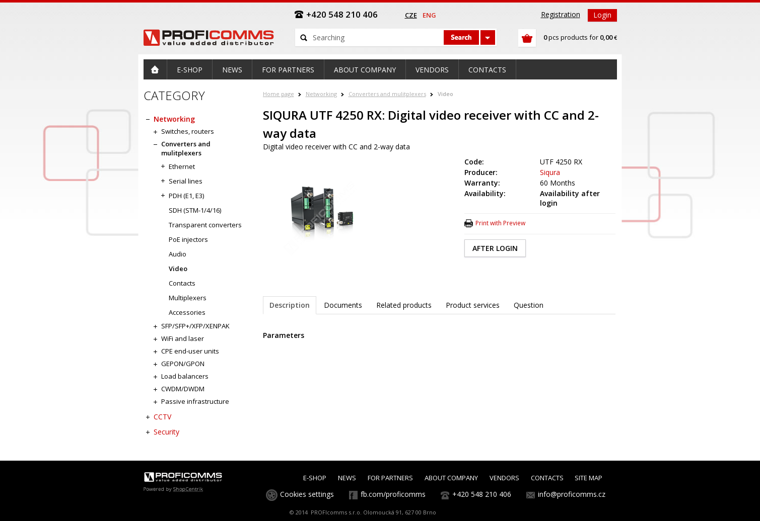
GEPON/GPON (182, 363)
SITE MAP (588, 477)
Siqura (550, 172)
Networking (321, 94)
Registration (560, 14)
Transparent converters (205, 224)
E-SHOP (314, 477)
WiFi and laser (182, 338)
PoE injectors (188, 239)
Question (528, 305)
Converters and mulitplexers (387, 94)
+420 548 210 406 (481, 494)
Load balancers (185, 376)
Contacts (182, 283)
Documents (343, 305)
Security (166, 432)
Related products (404, 305)
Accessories (187, 312)
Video (445, 94)
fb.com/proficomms (393, 494)
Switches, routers (187, 131)
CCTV (162, 416)
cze (411, 15)
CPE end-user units (190, 351)
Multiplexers (187, 297)
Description (289, 305)
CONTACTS (547, 477)
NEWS (347, 477)
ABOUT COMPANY (451, 477)
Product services (473, 305)
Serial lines (185, 181)
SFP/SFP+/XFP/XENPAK (195, 325)
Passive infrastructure (195, 401)
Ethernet (182, 166)
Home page (278, 94)
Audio (177, 253)
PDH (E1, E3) (186, 195)
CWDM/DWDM (182, 388)
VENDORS (504, 477)
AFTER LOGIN (495, 248)
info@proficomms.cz (571, 494)
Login (602, 15)
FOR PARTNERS (390, 477)
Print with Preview (500, 223)
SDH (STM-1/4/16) (195, 210)
